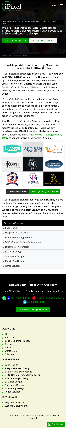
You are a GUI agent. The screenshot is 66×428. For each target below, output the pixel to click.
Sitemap (9, 354)
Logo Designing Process (18, 341)
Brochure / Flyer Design (17, 247)
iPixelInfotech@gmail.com (50, 298)
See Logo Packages (14, 41)
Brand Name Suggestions (18, 237)
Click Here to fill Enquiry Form (32, 309)
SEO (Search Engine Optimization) (23, 242)
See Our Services (16, 191)
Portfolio (9, 344)
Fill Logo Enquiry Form (42, 41)
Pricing (8, 348)
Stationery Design (14, 256)
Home (4, 56)
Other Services (13, 266)
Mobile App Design (15, 261)
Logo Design (11, 228)
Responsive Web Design (17, 233)
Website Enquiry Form (16, 406)
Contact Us (11, 351)
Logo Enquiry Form (15, 402)
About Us (9, 337)
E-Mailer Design (13, 252)
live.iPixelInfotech (36, 302)
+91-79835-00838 (20, 298)
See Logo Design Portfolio (43, 191)
